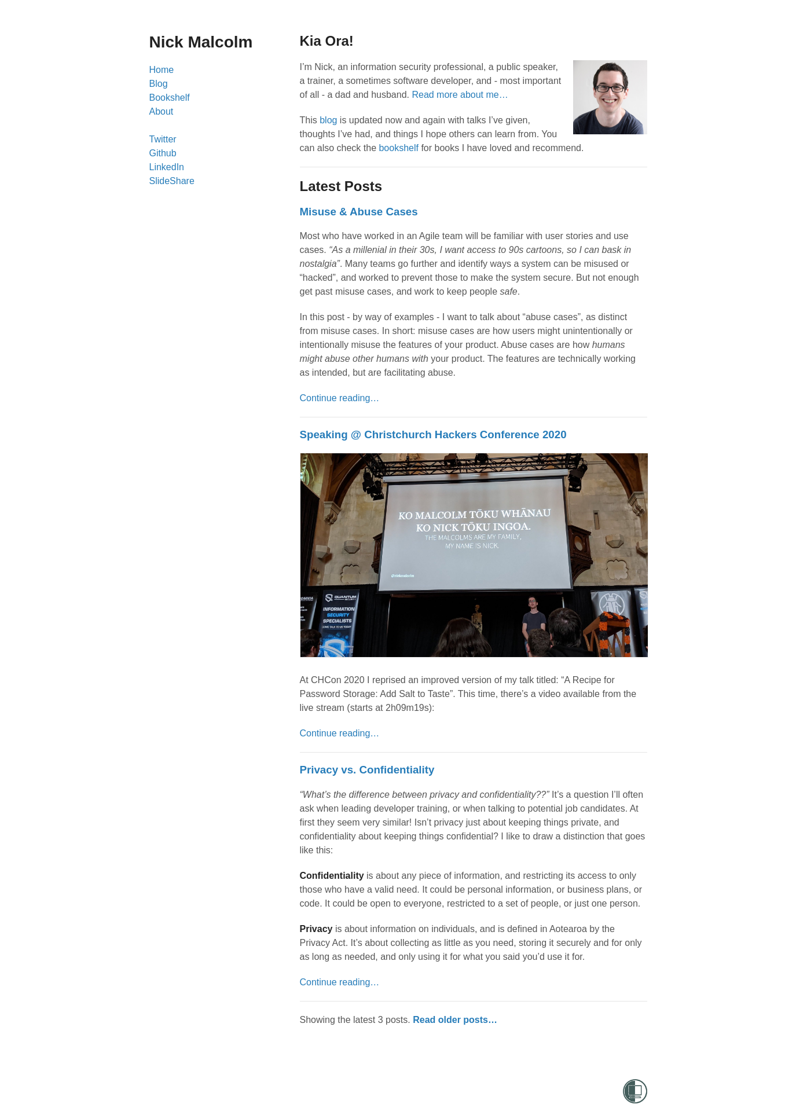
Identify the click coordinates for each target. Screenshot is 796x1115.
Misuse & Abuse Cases (359, 212)
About (161, 111)
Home (161, 70)
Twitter (163, 139)
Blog (158, 84)
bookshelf (399, 148)
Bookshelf (169, 97)
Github (163, 153)
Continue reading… (340, 398)
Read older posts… (455, 1020)
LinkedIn (167, 167)
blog (328, 120)
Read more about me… (460, 95)
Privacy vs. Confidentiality (367, 770)
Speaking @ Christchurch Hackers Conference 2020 (433, 434)
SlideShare (172, 181)
